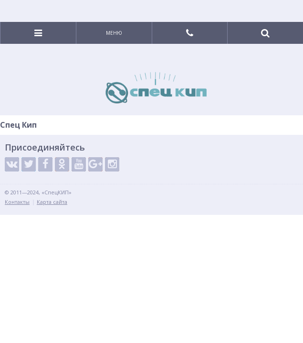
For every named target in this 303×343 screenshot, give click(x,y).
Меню (114, 33)
